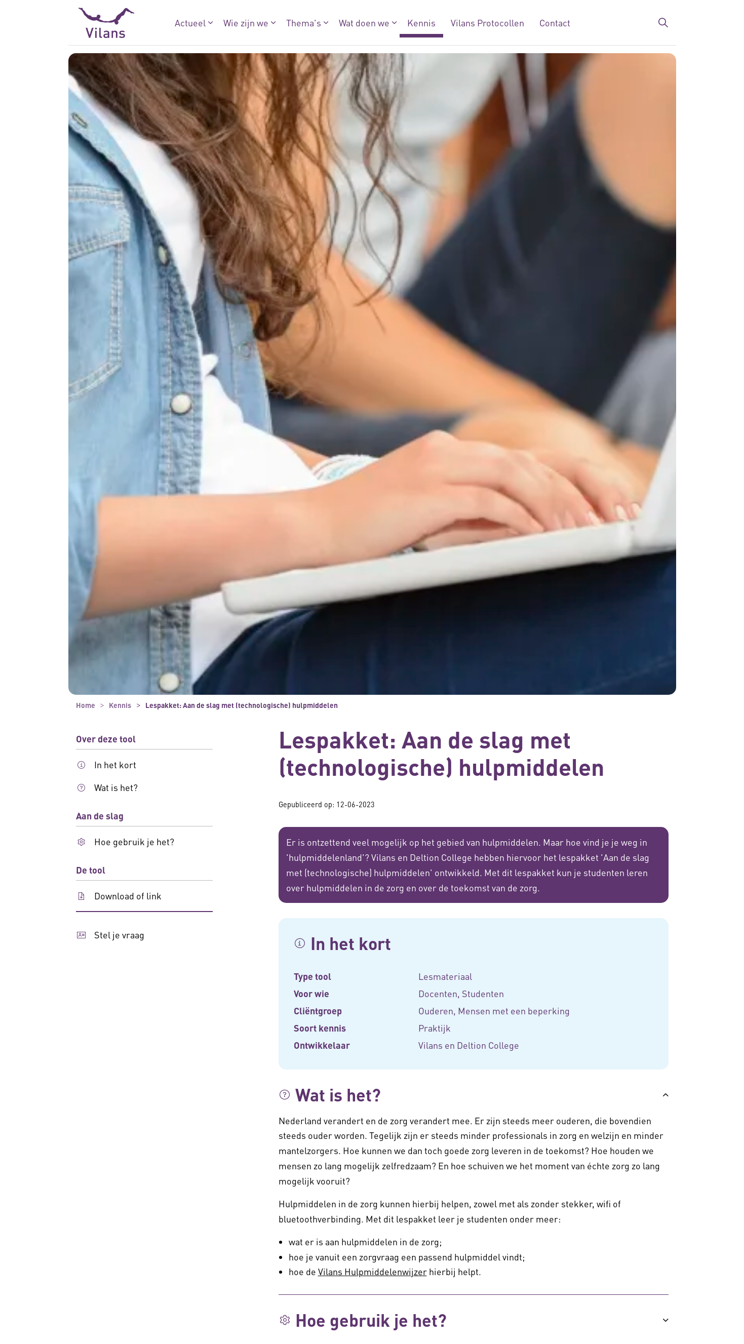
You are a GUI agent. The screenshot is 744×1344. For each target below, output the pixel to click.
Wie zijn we (245, 22)
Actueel (189, 22)
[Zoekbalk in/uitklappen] (663, 22)
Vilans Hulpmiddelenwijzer (372, 1271)
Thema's (303, 22)
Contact (554, 22)
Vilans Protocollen (487, 22)
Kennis (421, 22)
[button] (474, 1095)
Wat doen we (363, 22)
